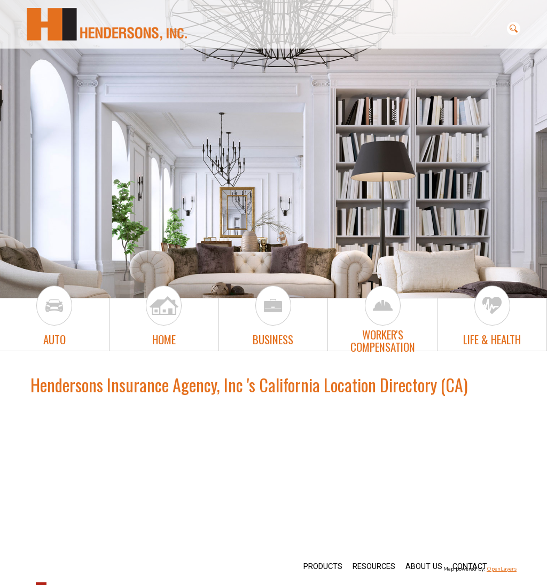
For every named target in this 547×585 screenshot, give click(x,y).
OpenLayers (502, 569)
